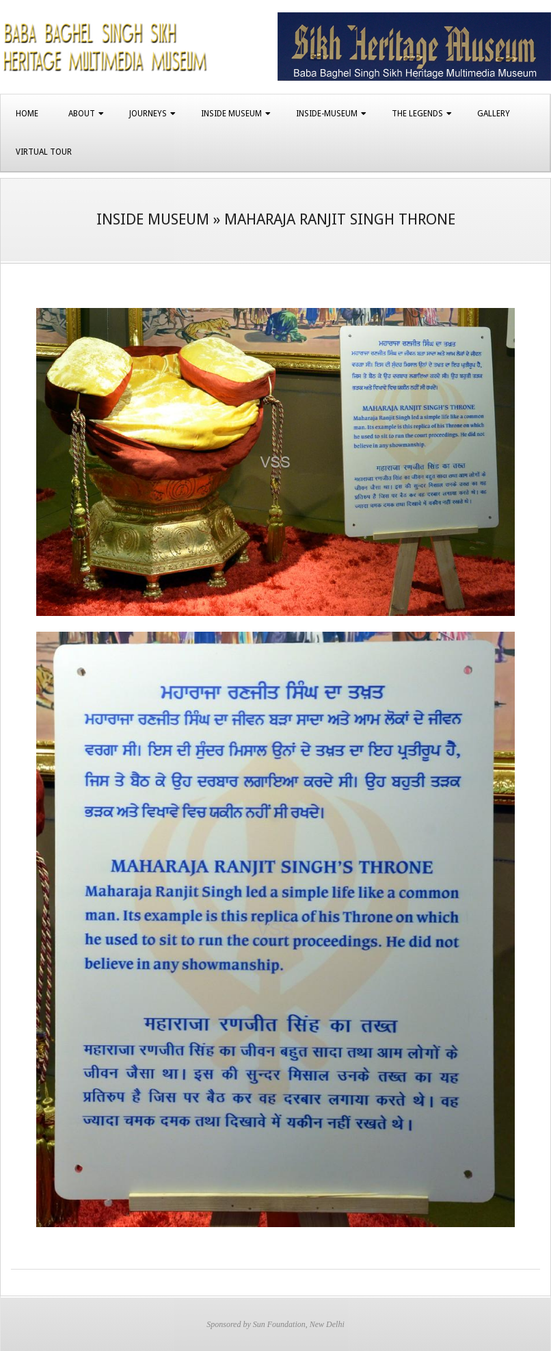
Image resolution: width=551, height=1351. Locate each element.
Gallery (493, 113)
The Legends (417, 113)
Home (27, 113)
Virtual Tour (44, 152)
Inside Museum (231, 113)
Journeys (148, 113)
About (81, 113)
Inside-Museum (327, 113)
